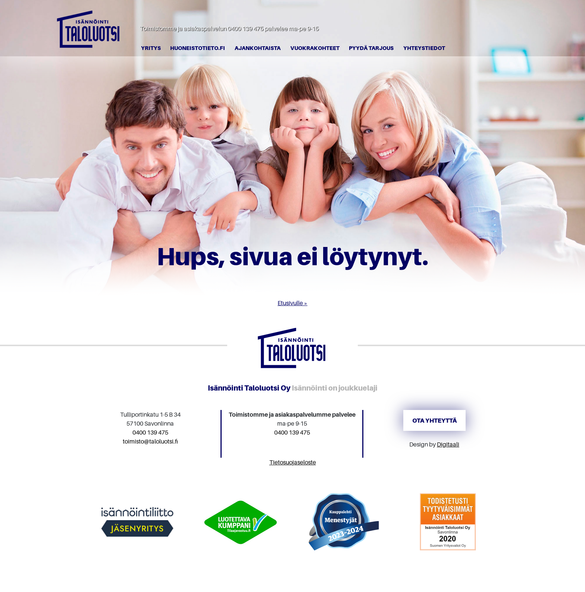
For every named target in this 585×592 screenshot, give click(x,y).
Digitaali (448, 444)
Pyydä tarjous (371, 48)
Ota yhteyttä (434, 420)
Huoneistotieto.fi (197, 48)
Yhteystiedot (424, 48)
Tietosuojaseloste (292, 462)
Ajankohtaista (258, 48)
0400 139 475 (245, 28)
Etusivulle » (292, 303)
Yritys (151, 48)
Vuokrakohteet (315, 48)
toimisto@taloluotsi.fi (150, 441)
